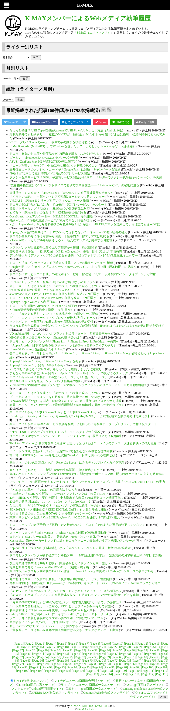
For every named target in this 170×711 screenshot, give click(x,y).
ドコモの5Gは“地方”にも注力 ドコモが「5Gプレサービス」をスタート (58, 204)
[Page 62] (142, 657)
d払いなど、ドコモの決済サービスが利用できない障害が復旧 (51, 220)
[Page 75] (150, 660)
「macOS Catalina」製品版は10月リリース (37, 349)
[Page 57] (80, 657)
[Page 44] (75, 653)
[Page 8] (95, 643)
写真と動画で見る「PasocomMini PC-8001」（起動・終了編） (50, 567)
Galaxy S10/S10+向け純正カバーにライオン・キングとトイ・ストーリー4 (58, 614)
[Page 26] (162, 647)
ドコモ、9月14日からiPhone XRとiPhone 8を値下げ (43, 305)
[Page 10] (117, 643)
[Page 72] (112, 660)
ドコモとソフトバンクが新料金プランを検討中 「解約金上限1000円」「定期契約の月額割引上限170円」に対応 (85, 555)
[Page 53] (30, 657)
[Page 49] (137, 653)
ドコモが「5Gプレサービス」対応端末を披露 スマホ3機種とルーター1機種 (61, 262)
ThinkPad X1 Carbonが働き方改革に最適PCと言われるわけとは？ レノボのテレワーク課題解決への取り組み (83, 443)
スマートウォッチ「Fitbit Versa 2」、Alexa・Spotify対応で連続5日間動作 (58, 532)
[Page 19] (75, 647)
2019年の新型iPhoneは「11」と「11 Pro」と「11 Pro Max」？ (50, 501)
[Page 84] (105, 664)
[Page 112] (161, 670)
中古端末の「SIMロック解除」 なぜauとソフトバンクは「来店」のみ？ (58, 493)
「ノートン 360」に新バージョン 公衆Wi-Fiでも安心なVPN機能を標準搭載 (61, 451)
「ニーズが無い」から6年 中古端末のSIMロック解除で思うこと (53, 165)
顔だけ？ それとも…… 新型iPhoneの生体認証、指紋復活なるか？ (55, 469)
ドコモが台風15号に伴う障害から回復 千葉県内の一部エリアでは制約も (59, 236)
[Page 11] (130, 643)
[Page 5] (62, 643)
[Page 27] (18, 650)
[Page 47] (112, 653)
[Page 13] (155, 643)
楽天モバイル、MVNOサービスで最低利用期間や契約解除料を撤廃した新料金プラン (66, 404)
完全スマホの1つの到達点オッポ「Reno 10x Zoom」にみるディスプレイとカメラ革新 (66, 462)
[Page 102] (22, 670)
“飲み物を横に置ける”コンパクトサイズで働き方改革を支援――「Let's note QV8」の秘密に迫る (74, 185)
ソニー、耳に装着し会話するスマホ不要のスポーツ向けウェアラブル (56, 618)
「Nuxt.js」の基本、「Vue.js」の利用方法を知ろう (43, 489)
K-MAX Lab (86, 709)
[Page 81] (67, 664)
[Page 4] (51, 643)
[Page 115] (120, 674)
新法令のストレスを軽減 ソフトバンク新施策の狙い (45, 381)
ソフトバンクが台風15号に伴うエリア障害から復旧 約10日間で (53, 247)
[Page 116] (133, 674)
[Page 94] (72, 667)
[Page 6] (73, 643)
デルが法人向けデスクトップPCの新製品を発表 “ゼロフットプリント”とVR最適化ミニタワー (73, 255)
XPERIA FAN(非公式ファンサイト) (54, 692)
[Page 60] (117, 657)
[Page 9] (106, 643)
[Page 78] (30, 664)
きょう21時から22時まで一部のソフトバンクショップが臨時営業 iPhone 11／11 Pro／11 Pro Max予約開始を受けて (86, 325)
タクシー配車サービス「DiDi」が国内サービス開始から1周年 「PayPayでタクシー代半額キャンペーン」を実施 (85, 177)
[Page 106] (78, 670)
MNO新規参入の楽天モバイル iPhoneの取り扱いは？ (45, 337)
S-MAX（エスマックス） (93, 32)
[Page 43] (63, 653)
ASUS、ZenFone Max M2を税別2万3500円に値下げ (43, 161)
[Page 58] (92, 657)
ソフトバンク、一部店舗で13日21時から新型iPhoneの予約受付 (51, 321)
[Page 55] (55, 657)
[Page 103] (36, 670)
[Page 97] (109, 667)
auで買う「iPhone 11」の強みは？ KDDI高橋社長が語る (47, 212)
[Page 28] (30, 650)
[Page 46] (100, 653)
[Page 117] (147, 674)
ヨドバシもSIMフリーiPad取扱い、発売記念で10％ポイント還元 (52, 536)
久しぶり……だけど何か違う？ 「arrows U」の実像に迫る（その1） (55, 505)
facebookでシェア (44, 122)
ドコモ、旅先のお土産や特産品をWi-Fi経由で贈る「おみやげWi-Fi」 (55, 153)
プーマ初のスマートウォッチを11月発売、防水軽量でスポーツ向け (54, 396)
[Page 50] (150, 653)
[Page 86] (130, 664)
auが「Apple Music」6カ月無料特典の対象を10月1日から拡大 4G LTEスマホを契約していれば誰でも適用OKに (84, 224)
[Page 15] (26, 647)
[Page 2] (29, 643)
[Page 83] (92, 664)
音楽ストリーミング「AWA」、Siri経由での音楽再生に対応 (49, 208)
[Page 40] (26, 653)
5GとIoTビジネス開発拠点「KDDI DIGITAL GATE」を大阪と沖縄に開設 (58, 509)
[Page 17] (50, 647)
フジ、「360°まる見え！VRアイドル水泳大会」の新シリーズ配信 (53, 313)
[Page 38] (155, 650)
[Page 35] (117, 650)
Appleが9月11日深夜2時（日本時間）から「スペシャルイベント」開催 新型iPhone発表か (70, 548)
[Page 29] (43, 650)
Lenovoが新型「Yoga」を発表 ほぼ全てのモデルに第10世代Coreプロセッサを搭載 (65, 400)
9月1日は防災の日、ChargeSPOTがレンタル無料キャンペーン (50, 513)
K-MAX (85, 5)
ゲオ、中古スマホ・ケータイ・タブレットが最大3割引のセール (52, 317)
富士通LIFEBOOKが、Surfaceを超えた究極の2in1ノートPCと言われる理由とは (62, 455)
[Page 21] (100, 647)
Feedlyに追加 (145, 122)
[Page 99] (134, 667)
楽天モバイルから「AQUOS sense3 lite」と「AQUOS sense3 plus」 (53, 412)
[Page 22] (112, 647)
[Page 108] (106, 670)
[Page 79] (43, 664)
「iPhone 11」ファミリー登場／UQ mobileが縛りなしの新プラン (52, 282)
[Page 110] (134, 670)
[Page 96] (97, 667)
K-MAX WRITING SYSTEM (88, 705)
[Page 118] (161, 674)
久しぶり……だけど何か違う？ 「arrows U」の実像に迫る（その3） (55, 286)
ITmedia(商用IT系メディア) (37, 684)
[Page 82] (80, 664)
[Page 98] (122, 667)
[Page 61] (130, 657)
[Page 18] (63, 647)
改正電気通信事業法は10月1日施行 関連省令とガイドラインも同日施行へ (60, 563)
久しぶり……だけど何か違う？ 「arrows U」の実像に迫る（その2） (55, 393)
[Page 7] (84, 643)
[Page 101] (161, 667)
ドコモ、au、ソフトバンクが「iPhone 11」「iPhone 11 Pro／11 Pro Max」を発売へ (64, 341)
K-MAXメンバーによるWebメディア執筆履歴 (88, 18)
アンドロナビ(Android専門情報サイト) (37, 688)
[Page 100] (147, 667)
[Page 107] (92, 670)
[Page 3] (40, 643)
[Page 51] (162, 653)
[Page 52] (18, 657)
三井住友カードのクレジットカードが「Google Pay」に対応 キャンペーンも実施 (64, 169)
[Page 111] (147, 670)
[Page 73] (125, 660)
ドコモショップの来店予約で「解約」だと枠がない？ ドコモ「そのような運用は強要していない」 (77, 524)
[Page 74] (137, 660)
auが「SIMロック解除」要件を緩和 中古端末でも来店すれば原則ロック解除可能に (66, 497)
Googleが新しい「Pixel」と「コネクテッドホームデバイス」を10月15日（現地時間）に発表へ (72, 266)
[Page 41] (38, 653)
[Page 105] (64, 670)
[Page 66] (38, 660)
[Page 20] (88, 647)
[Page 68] (63, 660)
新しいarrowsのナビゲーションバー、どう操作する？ (45, 626)
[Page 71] (100, 660)
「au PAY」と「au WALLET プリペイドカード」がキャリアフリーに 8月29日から (65, 591)
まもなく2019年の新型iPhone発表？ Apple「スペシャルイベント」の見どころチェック (68, 373)
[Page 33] (92, 650)
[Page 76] (162, 660)
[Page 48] (125, 653)
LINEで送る (121, 122)
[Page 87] (142, 664)
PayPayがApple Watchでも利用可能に (33, 301)
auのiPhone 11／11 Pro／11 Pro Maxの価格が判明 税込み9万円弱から (55, 294)
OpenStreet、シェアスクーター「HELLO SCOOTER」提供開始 (51, 216)
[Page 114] (106, 674)
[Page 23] (125, 647)
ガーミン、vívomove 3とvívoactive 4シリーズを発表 (43, 157)
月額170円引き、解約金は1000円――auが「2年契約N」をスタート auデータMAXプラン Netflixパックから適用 (85, 583)
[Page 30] (55, 650)
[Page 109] (120, 670)
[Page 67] (50, 660)
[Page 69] (75, 660)
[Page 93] (60, 667)
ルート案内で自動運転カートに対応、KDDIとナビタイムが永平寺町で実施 (60, 606)
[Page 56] (67, 657)
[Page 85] (117, 664)
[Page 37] (142, 650)
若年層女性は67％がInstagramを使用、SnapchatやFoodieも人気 (50, 610)
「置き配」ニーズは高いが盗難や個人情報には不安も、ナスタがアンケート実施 (63, 630)
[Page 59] (105, 657)
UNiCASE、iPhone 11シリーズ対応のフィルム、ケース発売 (49, 200)
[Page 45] (88, 653)
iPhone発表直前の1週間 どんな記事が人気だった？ (44, 290)
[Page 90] (23, 667)
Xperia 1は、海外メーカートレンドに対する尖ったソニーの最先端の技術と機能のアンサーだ (72, 540)
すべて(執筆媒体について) (30, 680)
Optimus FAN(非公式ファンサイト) (106, 692)
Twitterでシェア (15, 122)
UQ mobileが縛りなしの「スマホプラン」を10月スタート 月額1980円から (60, 333)
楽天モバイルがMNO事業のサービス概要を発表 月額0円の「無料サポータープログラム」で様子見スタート (83, 424)
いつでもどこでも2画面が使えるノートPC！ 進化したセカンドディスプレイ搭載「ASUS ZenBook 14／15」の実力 (87, 481)
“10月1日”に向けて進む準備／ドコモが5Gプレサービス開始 (49, 173)
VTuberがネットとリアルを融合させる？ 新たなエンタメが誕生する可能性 (60, 240)
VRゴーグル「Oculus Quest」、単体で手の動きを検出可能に (49, 142)
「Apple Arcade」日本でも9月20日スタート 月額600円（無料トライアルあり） (63, 345)
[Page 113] (92, 674)
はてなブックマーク (75, 122)
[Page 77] (18, 664)
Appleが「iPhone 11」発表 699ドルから (36, 365)
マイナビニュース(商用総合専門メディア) (82, 680)
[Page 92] (47, 667)
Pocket (100, 122)
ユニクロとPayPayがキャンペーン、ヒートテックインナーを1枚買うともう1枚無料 (65, 436)
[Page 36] (130, 650)
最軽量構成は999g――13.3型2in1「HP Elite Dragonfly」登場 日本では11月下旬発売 (65, 251)
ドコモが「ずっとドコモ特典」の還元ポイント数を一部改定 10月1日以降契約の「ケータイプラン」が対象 (82, 274)
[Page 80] (55, 664)
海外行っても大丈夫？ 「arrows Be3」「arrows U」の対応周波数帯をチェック (61, 192)
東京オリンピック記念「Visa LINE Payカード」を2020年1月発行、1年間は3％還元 (64, 517)
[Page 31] (67, 650)
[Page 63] (155, 657)
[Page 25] (150, 647)
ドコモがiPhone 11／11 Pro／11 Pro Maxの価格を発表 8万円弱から (54, 297)
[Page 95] (85, 667)
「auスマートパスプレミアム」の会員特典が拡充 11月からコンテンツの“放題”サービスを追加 (74, 595)
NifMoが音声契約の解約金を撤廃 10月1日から (41, 309)
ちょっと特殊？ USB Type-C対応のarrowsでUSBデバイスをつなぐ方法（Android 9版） (67, 130)
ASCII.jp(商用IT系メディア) (144, 684)
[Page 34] (105, 650)
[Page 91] (35, 667)
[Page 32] (80, 650)
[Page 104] (50, 670)
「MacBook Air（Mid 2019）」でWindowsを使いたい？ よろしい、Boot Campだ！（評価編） (72, 146)
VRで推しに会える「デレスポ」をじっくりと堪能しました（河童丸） (56, 369)
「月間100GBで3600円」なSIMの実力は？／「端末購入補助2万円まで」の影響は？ (65, 602)
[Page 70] (88, 660)
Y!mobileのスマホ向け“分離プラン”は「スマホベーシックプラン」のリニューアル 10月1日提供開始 (77, 385)
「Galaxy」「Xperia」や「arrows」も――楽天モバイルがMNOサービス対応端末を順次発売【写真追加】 (80, 416)
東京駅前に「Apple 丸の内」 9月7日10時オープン (43, 622)
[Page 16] (38, 647)
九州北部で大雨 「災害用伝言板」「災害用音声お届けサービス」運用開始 (60, 579)
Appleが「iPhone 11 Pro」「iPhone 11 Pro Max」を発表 (45, 361)
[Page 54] (43, 657)
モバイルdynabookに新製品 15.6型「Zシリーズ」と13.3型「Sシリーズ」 (58, 377)
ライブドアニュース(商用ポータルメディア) (90, 684)
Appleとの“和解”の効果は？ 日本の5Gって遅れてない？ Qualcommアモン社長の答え (68, 232)
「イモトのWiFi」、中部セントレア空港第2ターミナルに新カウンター (57, 196)
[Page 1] (18, 643)
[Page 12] (142, 643)
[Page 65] (26, 660)
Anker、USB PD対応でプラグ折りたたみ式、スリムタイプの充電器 (54, 432)
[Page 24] (137, 647)
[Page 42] (50, 653)
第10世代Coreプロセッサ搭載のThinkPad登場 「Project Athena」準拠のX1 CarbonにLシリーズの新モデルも (81, 571)
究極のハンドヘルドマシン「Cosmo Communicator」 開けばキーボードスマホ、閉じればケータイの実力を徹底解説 (87, 473)
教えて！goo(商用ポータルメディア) (92, 688)
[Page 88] (155, 664)
